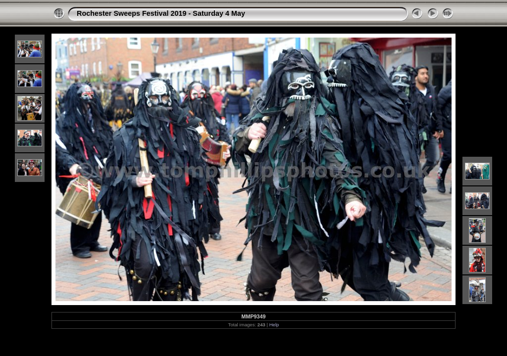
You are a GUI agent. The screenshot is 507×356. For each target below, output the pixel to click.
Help (274, 324)
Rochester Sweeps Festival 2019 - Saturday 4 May (161, 13)
